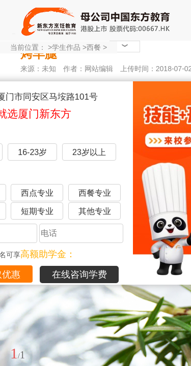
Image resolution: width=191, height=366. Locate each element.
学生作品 (66, 47)
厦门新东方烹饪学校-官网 (96, 20)
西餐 (94, 47)
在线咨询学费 (79, 274)
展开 (177, 306)
